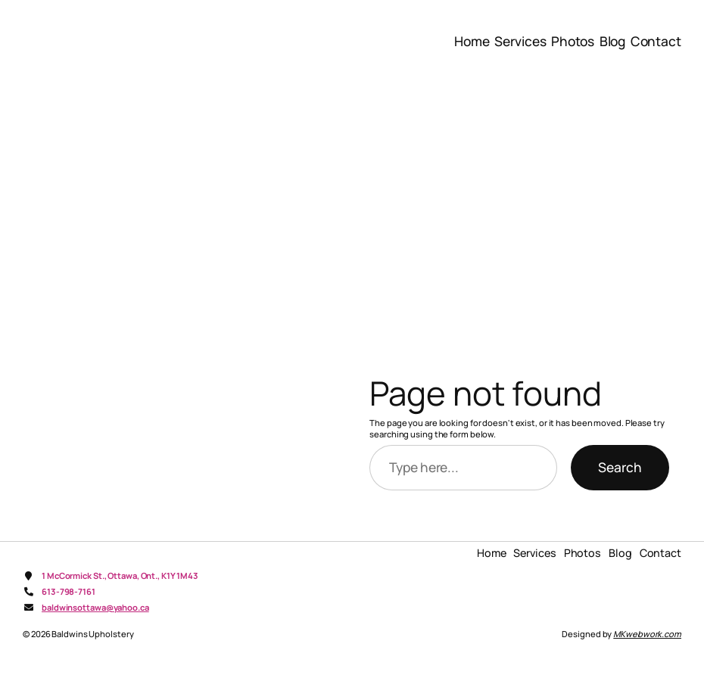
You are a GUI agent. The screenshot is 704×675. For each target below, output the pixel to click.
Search (619, 467)
